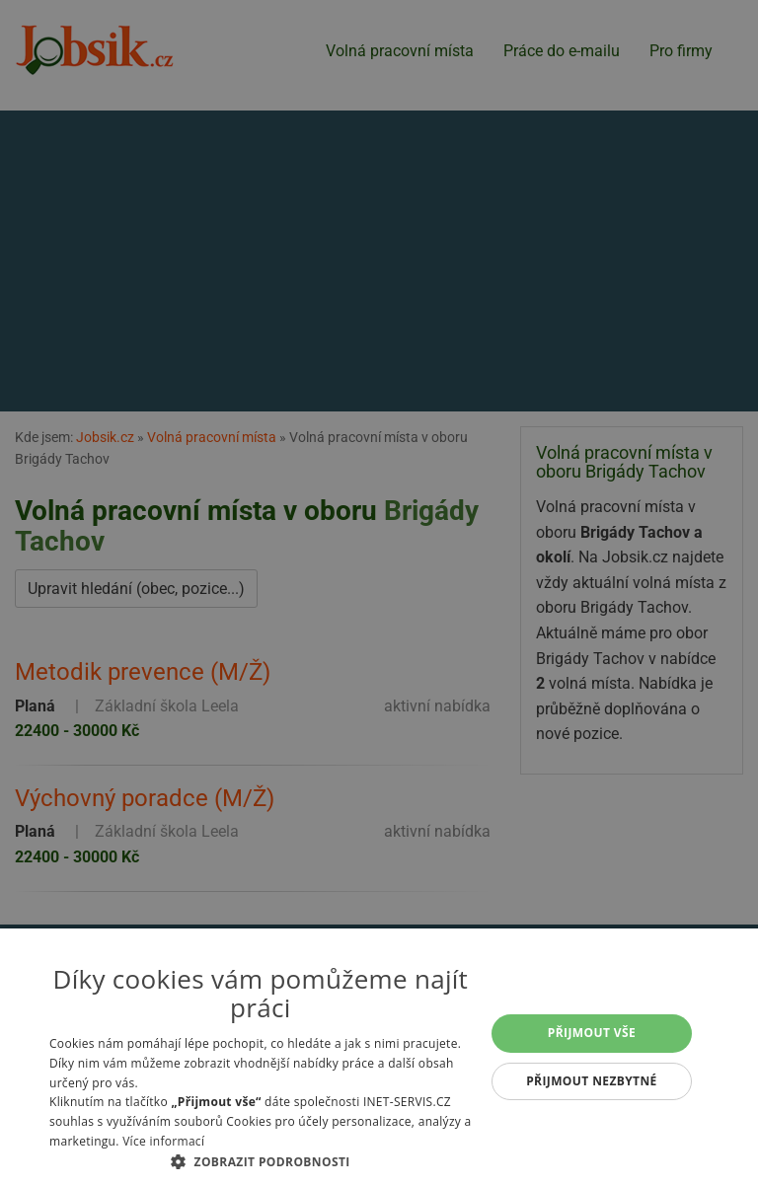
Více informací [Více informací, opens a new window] (163, 1141)
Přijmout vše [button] (592, 1032)
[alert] (379, 593)
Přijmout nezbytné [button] (591, 1081)
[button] (260, 1161)
